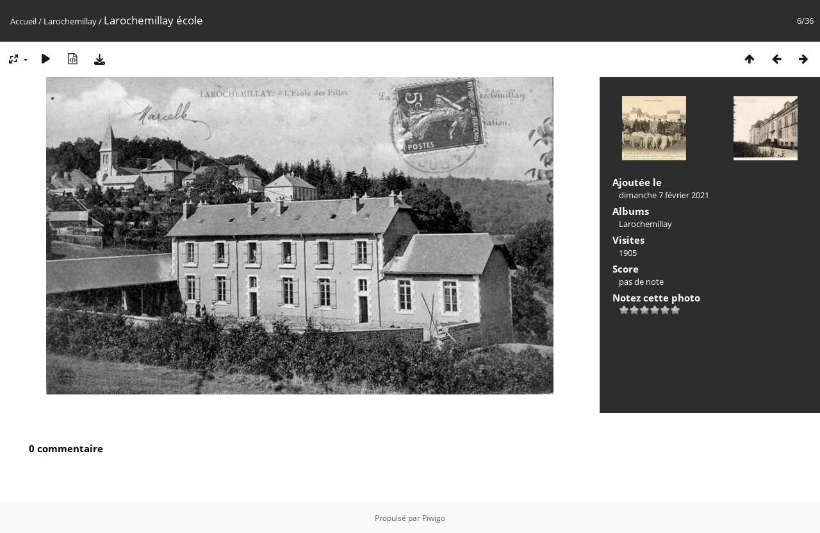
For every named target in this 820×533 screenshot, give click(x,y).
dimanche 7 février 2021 (664, 195)
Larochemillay (70, 21)
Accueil (23, 21)
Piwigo (433, 517)
